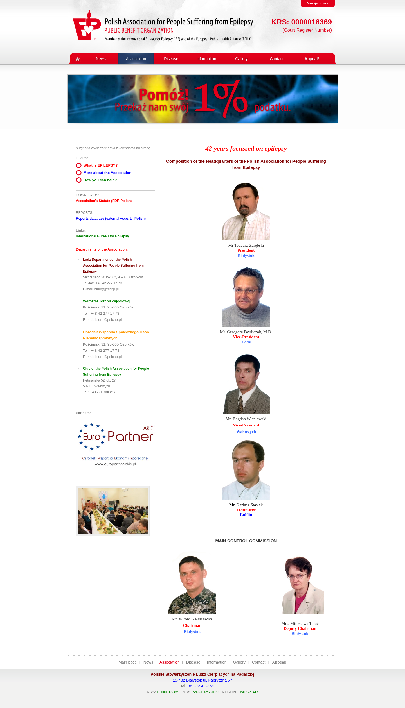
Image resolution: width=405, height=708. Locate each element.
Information (216, 662)
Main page (127, 662)
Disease (193, 662)
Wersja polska (317, 3)
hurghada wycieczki (90, 148)
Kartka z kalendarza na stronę (127, 148)
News (148, 662)
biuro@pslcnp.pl (106, 289)
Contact (259, 662)
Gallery (239, 662)
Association (169, 662)
